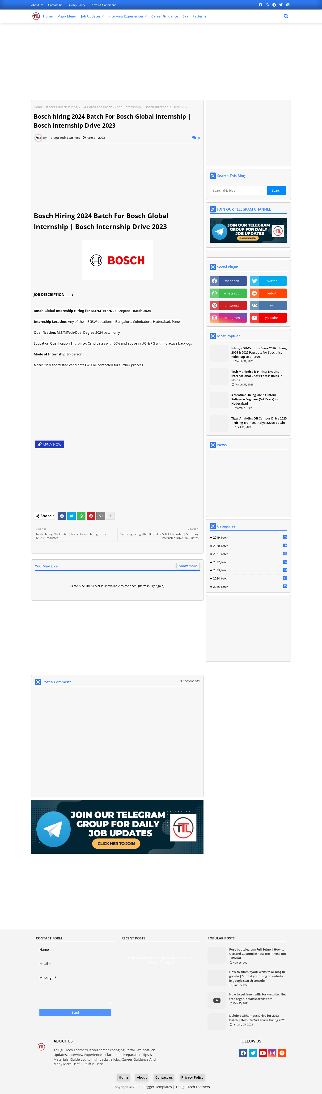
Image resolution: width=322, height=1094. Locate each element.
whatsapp (232, 293)
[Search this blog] (239, 190)
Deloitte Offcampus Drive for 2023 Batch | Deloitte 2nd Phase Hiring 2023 (257, 1017)
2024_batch (250, 578)
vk (271, 305)
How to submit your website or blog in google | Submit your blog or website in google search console (257, 976)
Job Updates (91, 16)
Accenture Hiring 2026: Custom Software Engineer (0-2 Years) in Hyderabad (254, 399)
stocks (50, 107)
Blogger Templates (157, 1087)
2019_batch (250, 537)
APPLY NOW (52, 444)
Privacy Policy (77, 5)
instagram (232, 318)
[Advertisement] (161, 61)
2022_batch (250, 562)
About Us (37, 5)
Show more (188, 566)
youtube (271, 318)
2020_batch (250, 546)
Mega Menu (66, 16)
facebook (232, 281)
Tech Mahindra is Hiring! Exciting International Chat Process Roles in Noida (256, 375)
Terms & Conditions (103, 5)
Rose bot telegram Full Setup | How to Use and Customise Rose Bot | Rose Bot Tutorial (257, 953)
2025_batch (250, 586)
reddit (271, 293)
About (142, 1077)
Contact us (55, 5)
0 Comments (190, 681)
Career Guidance (164, 16)
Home (48, 16)
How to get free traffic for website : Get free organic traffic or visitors (257, 996)
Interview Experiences (126, 16)
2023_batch (250, 570)
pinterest (232, 305)
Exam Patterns (194, 16)
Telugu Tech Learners (193, 1087)
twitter (272, 281)
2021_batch (250, 554)
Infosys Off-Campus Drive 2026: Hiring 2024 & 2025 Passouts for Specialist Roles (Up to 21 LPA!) (259, 352)
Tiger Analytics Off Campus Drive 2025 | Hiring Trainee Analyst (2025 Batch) (259, 420)
